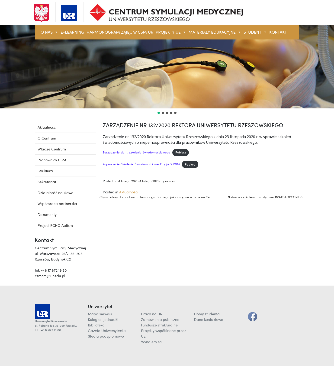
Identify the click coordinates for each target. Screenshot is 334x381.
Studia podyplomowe (106, 336)
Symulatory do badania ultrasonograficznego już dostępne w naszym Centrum (158, 197)
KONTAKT (278, 32)
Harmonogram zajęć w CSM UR (120, 32)
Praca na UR (151, 314)
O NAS (49, 32)
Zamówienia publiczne (160, 319)
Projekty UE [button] (171, 32)
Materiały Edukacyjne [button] (215, 32)
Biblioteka (96, 325)
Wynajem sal (152, 341)
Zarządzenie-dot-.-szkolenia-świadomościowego (136, 152)
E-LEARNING (72, 32)
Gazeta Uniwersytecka (107, 330)
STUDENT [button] (255, 32)
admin (170, 181)
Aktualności (128, 192)
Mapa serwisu (100, 314)
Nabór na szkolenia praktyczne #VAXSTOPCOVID (265, 197)
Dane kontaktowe (208, 319)
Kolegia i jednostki (103, 319)
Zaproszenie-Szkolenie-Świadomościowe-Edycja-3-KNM (141, 164)
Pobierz (180, 152)
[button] (158, 113)
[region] (167, 70)
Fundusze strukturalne (159, 325)
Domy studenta (207, 314)
